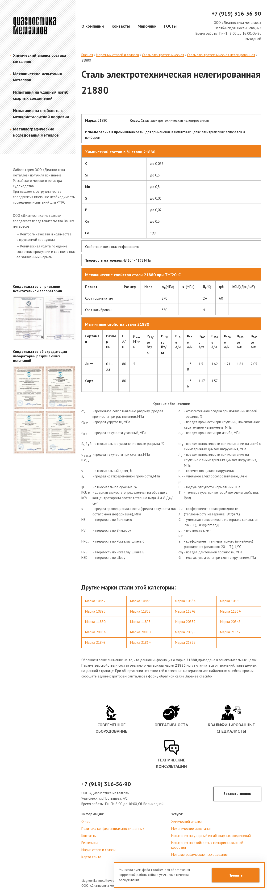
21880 (86, 60)
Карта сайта (91, 857)
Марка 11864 (230, 611)
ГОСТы (170, 26)
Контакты (121, 26)
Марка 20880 (140, 632)
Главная (87, 55)
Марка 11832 (140, 611)
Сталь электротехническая (163, 55)
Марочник (147, 26)
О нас (85, 821)
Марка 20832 (185, 621)
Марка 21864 (140, 642)
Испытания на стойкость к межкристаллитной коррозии (207, 845)
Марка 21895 (185, 642)
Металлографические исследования (199, 854)
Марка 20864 (95, 632)
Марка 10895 (95, 611)
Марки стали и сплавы (98, 850)
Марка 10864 (185, 601)
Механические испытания (191, 828)
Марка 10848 (140, 601)
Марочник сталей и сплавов (117, 55)
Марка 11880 (95, 621)
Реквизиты (89, 842)
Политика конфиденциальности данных (112, 828)
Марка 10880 (230, 601)
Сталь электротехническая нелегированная (221, 55)
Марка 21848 (95, 642)
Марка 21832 (230, 632)
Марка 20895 (185, 632)
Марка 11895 (140, 621)
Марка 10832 (95, 601)
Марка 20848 (230, 621)
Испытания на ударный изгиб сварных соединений (211, 835)
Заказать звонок (237, 793)
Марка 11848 (185, 611)
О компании (92, 26)
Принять (236, 875)
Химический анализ (186, 821)
